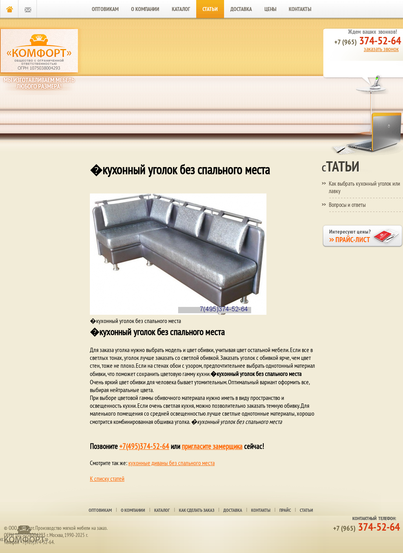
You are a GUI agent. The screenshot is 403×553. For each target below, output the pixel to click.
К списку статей (107, 478)
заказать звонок (381, 49)
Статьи (210, 9)
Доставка (241, 9)
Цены (270, 9)
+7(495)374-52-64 (144, 446)
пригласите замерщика (212, 446)
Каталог (181, 9)
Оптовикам (105, 9)
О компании (145, 9)
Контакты (300, 9)
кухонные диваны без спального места (171, 463)
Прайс (285, 510)
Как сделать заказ (196, 510)
